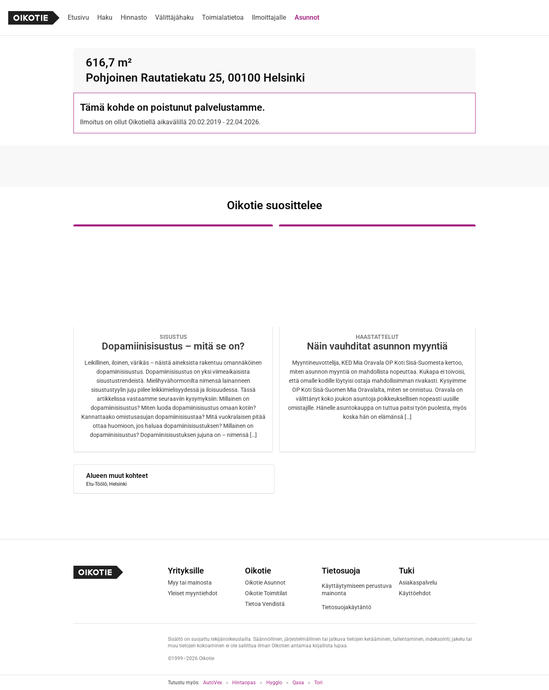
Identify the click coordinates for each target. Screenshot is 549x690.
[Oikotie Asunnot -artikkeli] (173, 338)
